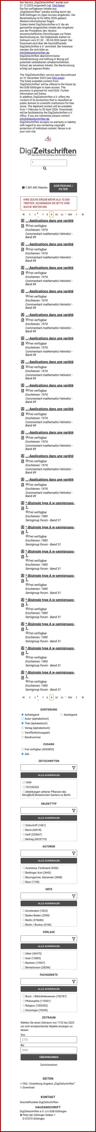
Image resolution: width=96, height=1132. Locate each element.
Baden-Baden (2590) (36, 915)
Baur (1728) (31, 882)
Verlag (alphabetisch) (35, 728)
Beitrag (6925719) (35, 839)
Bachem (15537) (34, 962)
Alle (25, 754)
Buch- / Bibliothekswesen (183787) (45, 996)
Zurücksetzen (48, 1064)
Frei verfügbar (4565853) (37, 749)
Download (28, 1087)
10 (56, 214)
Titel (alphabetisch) (34, 723)
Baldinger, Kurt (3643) (37, 872)
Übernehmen (48, 1057)
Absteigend (68, 714)
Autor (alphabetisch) (35, 718)
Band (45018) (32, 830)
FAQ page (57, 78)
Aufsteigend (30, 714)
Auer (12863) (32, 958)
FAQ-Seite (58, 5)
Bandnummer (31, 737)
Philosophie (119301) (37, 1001)
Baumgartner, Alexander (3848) (42, 877)
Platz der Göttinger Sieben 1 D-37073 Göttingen (39, 1116)
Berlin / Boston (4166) (37, 924)
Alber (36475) (32, 953)
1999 (27, 782)
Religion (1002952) (35, 1005)
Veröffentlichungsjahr (35, 732)
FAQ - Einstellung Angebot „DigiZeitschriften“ (49, 1083)
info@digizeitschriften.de (34, 52)
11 (62, 214)
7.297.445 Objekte (35, 187)
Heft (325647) (32, 834)
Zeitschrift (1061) (34, 825)
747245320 (31, 787)
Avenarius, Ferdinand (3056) (40, 868)
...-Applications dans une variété (49, 221)
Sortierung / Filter (63, 187)
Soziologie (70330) (35, 1010)
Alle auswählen (49, 775)
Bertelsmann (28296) (36, 967)
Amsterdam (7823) (35, 910)
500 (70, 214)
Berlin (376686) (33, 920)
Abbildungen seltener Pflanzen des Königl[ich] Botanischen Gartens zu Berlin (46, 793)
